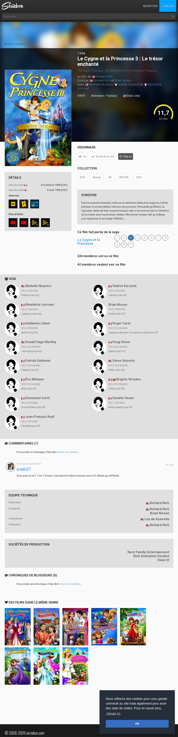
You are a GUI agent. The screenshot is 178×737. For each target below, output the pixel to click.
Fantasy (112, 96)
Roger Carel (121, 323)
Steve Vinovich (123, 361)
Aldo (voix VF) (28, 388)
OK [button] (137, 723)
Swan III (163, 560)
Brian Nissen (123, 80)
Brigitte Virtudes (128, 379)
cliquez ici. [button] (113, 713)
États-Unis (131, 96)
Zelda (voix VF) (117, 388)
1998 (81, 53)
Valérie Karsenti (129, 84)
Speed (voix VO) (117, 351)
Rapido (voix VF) (30, 370)
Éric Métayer (34, 379)
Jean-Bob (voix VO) (31, 351)
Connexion (167, 6)
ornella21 (23, 469)
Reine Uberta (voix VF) (120, 407)
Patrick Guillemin (37, 361)
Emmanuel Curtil (37, 398)
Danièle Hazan (123, 398)
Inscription (150, 6)
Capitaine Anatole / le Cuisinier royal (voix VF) (133, 332)
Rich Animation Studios (151, 556)
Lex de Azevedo (156, 519)
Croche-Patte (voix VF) (33, 407)
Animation (97, 96)
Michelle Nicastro (101, 84)
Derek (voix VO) (117, 313)
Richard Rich (104, 76)
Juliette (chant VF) (31, 314)
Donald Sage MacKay (40, 342)
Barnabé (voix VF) (30, 426)
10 (124, 244)
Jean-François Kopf (40, 417)
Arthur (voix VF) (29, 332)
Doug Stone (121, 342)
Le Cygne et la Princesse (88, 242)
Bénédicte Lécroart (39, 304)
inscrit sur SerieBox (68, 452)
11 (131, 244)
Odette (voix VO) (30, 295)
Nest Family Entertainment (148, 552)
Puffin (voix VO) (117, 370)
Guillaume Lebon (37, 323)
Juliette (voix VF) (118, 295)
